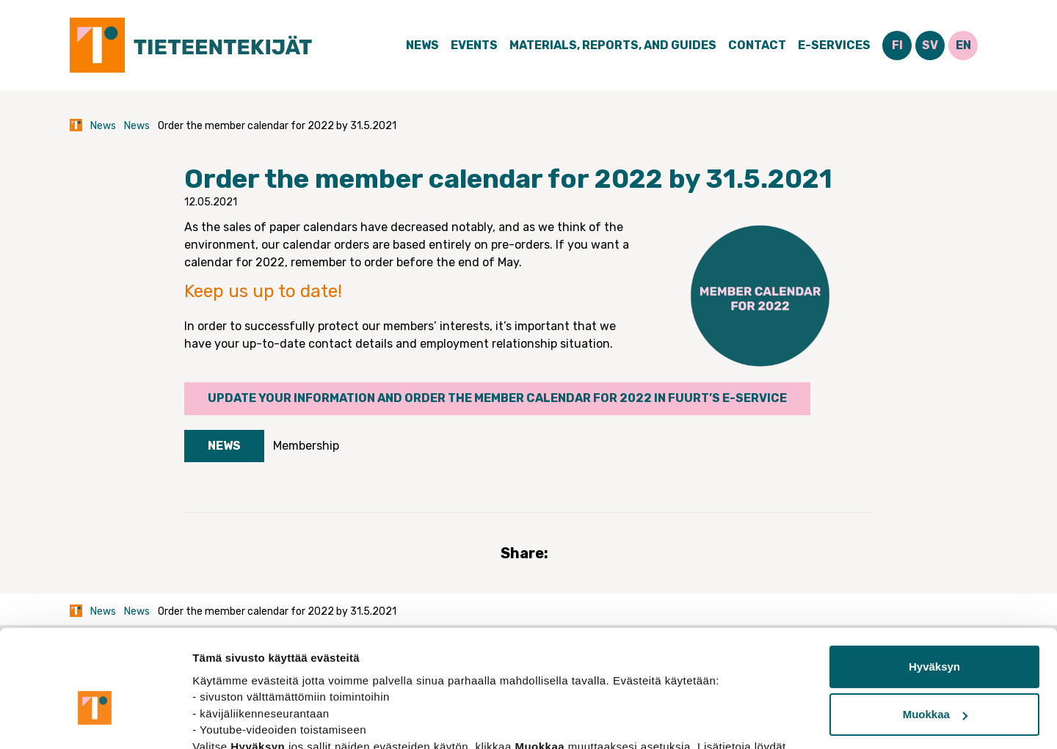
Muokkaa (935, 631)
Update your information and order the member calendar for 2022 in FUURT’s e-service (497, 398)
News (422, 45)
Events (474, 45)
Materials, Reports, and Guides (612, 45)
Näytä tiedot (224, 720)
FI (897, 45)
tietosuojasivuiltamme (254, 679)
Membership (306, 446)
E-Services (834, 45)
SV (930, 45)
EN (963, 45)
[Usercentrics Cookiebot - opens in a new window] (95, 720)
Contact (757, 45)
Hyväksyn (934, 583)
